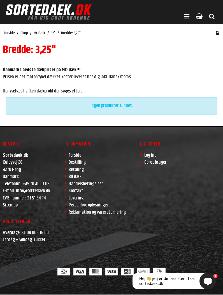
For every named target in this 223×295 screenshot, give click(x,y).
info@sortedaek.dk (33, 190)
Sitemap (10, 205)
